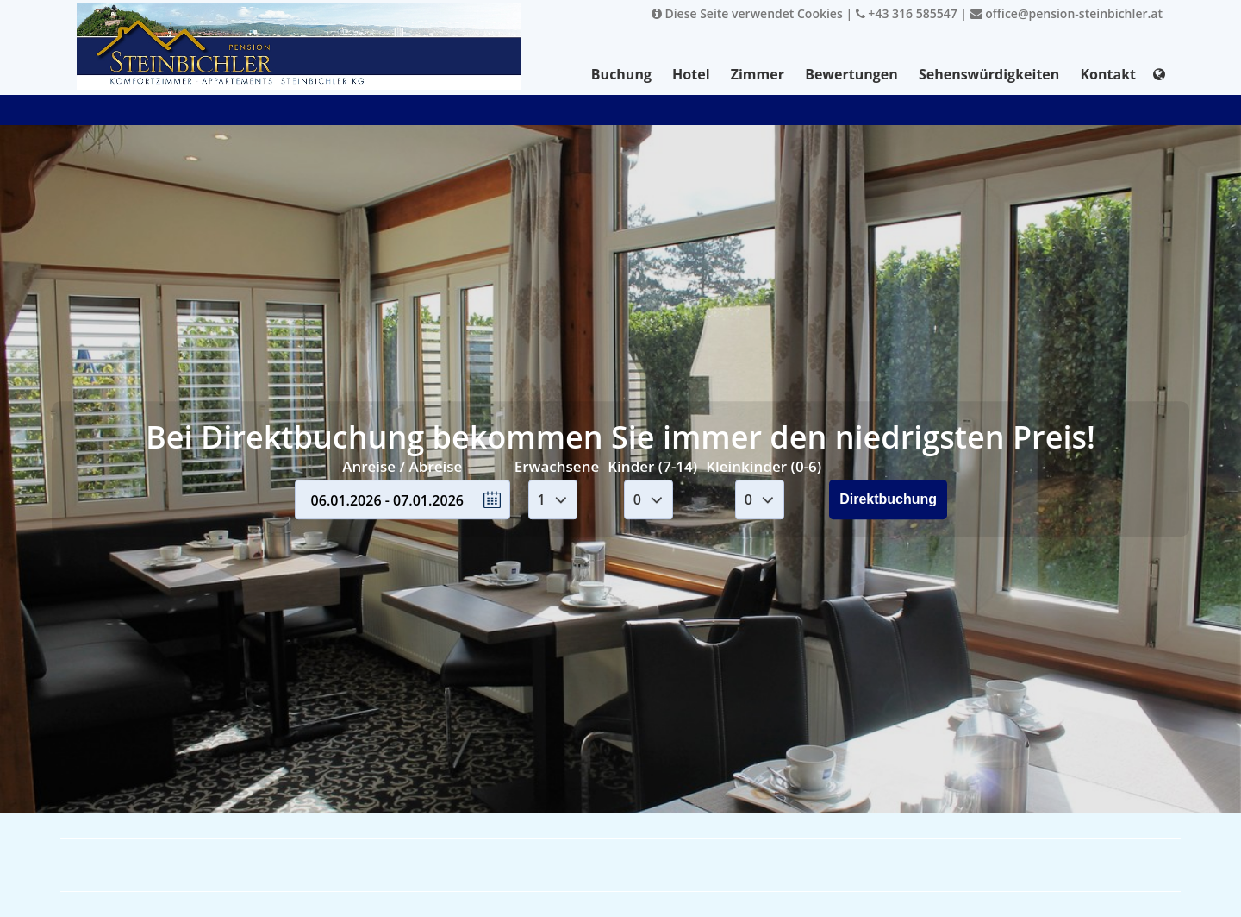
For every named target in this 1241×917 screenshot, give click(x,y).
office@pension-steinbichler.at (1066, 13)
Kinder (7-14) (652, 466)
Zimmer (757, 74)
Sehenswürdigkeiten (989, 74)
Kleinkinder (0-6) (763, 466)
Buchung (621, 74)
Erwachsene (556, 466)
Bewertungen (851, 74)
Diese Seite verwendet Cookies (747, 13)
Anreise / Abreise (402, 466)
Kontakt (1108, 74)
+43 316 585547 (906, 13)
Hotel (690, 74)
